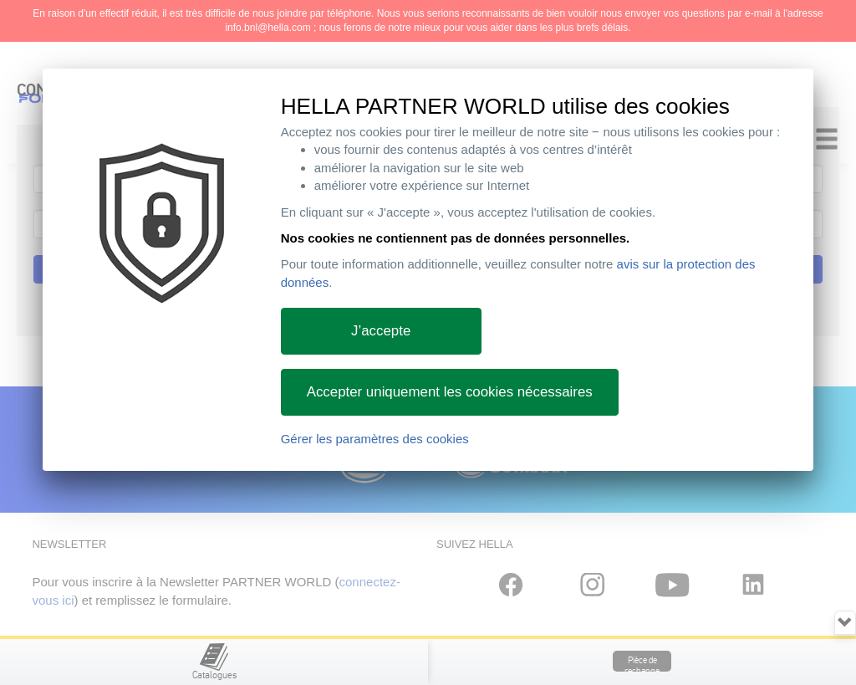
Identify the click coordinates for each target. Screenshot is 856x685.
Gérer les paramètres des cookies (375, 439)
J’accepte (380, 331)
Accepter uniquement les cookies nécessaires (450, 392)
